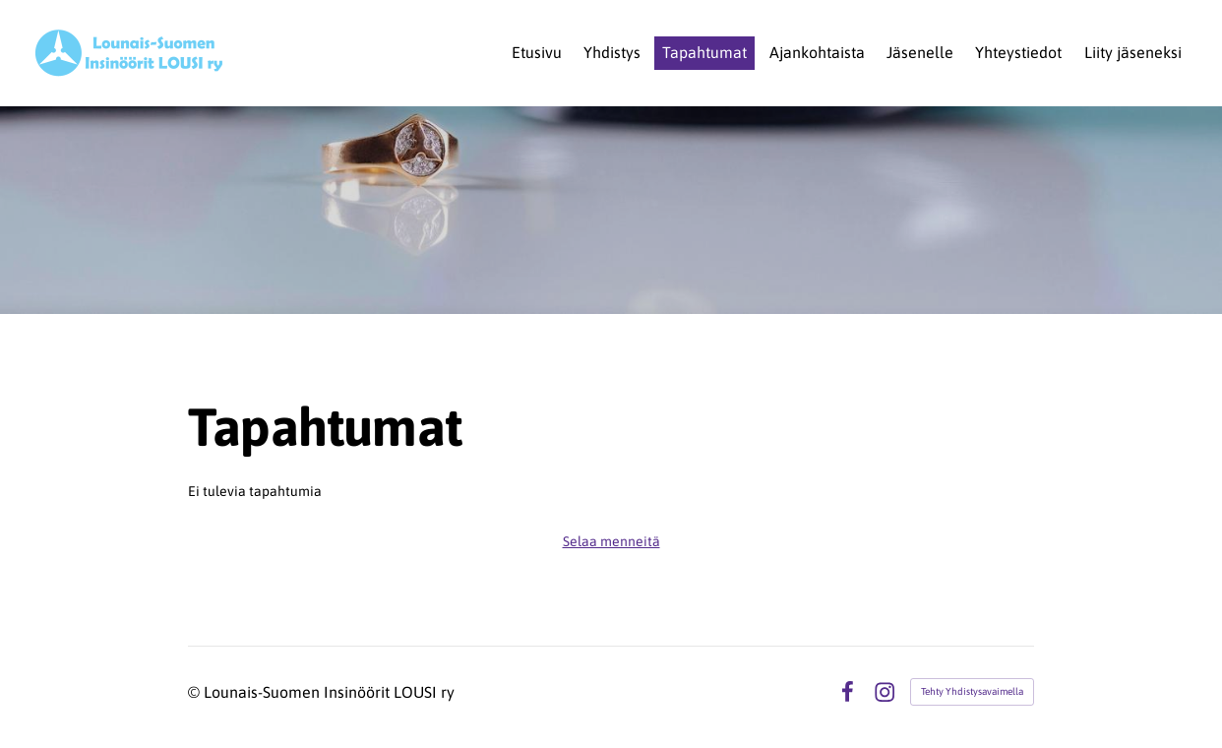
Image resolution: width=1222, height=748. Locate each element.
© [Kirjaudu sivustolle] (196, 692)
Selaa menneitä (611, 541)
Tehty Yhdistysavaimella (972, 691)
